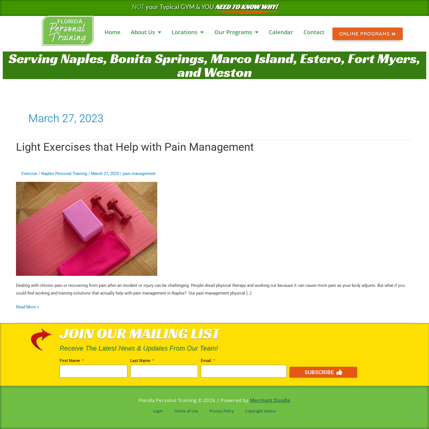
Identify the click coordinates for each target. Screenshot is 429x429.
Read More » (27, 306)
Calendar (281, 32)
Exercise (29, 173)
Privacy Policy (221, 411)
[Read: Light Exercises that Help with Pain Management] (86, 228)
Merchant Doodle (270, 400)
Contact (313, 32)
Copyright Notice (260, 411)
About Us (146, 32)
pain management (139, 173)
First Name (70, 360)
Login (158, 411)
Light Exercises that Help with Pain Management (135, 147)
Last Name (140, 360)
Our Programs (236, 32)
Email (206, 360)
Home (113, 32)
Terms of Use (186, 411)
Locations (188, 32)
